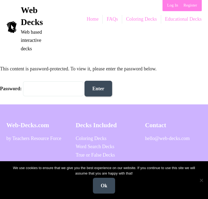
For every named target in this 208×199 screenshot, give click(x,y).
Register (190, 5)
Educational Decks (183, 19)
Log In (172, 5)
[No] (201, 180)
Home (93, 19)
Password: (41, 88)
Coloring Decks (141, 19)
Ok (104, 185)
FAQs (112, 19)
